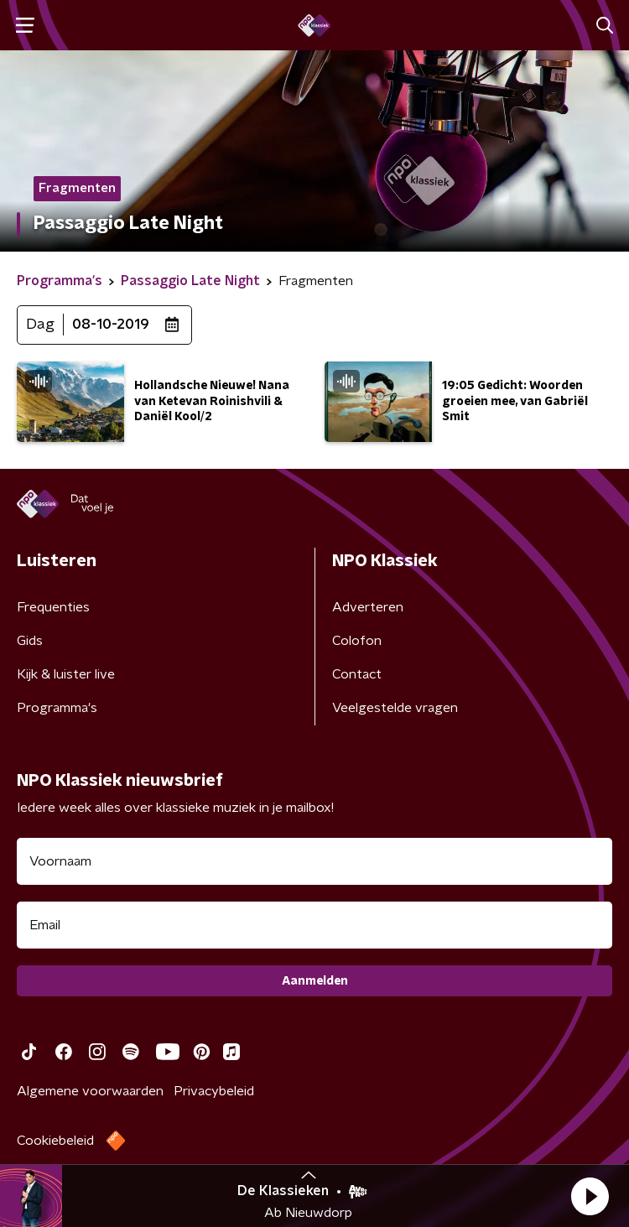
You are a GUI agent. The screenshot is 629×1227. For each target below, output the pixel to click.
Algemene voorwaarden (90, 1091)
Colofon (357, 640)
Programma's (57, 708)
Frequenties (53, 607)
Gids (30, 640)
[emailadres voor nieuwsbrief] (314, 925)
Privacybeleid (214, 1091)
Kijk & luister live (66, 674)
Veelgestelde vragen (395, 708)
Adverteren (367, 607)
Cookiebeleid (55, 1140)
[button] (589, 1196)
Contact (357, 674)
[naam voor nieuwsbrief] (314, 861)
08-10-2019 (110, 324)
